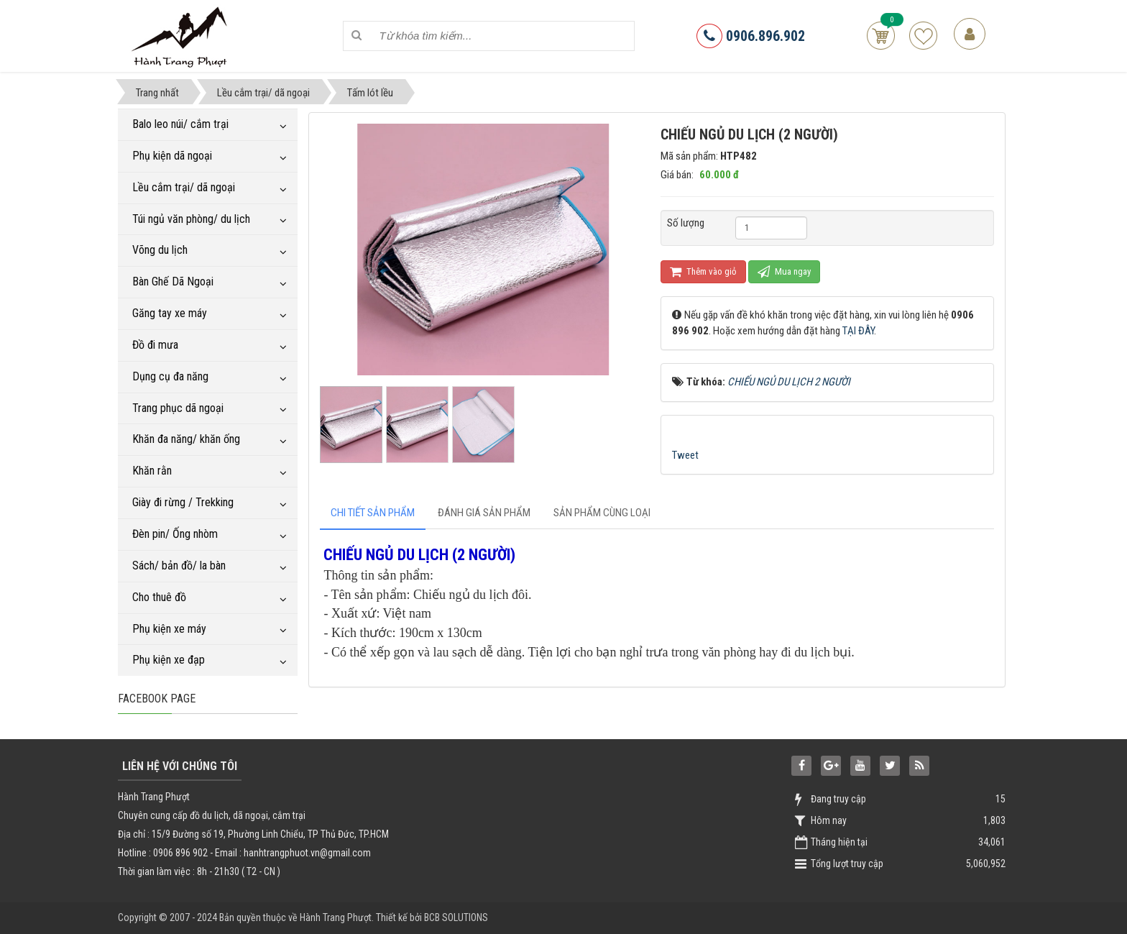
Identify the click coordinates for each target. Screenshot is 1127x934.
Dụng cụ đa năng (170, 376)
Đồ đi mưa (155, 345)
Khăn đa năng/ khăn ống (186, 439)
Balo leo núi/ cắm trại (180, 124)
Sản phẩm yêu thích (923, 36)
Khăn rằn (152, 470)
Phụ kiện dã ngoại (172, 155)
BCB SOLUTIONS (456, 917)
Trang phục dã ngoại (178, 408)
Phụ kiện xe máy (169, 629)
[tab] (373, 513)
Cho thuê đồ (159, 597)
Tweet (685, 455)
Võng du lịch (160, 250)
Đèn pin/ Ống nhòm (175, 534)
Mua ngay (784, 271)
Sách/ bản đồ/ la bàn (179, 565)
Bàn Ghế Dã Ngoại (172, 281)
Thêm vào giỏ (703, 271)
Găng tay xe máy (169, 313)
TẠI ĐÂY (858, 330)
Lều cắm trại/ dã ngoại (183, 187)
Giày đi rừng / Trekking (183, 502)
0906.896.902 (750, 36)
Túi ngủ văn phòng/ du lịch (191, 219)
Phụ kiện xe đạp (168, 660)
